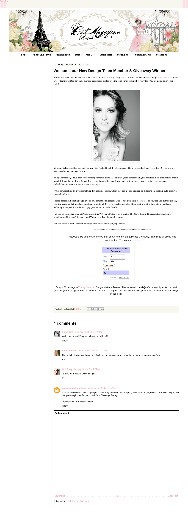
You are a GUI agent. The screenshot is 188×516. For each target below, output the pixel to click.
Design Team (106, 54)
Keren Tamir (68, 332)
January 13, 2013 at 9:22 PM (88, 332)
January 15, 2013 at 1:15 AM (101, 388)
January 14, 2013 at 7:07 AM (87, 369)
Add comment (62, 413)
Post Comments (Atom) (78, 501)
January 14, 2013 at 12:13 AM (93, 350)
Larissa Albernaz (164, 77)
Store (77, 54)
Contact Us (161, 54)
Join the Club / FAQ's (41, 54)
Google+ (4, 1)
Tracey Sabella (86, 287)
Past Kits (90, 54)
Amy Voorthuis (70, 350)
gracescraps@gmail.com (74, 388)
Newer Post (59, 496)
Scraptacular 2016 (142, 54)
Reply (65, 341)
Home (23, 54)
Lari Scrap (67, 369)
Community (122, 54)
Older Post (173, 496)
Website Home (63, 54)
